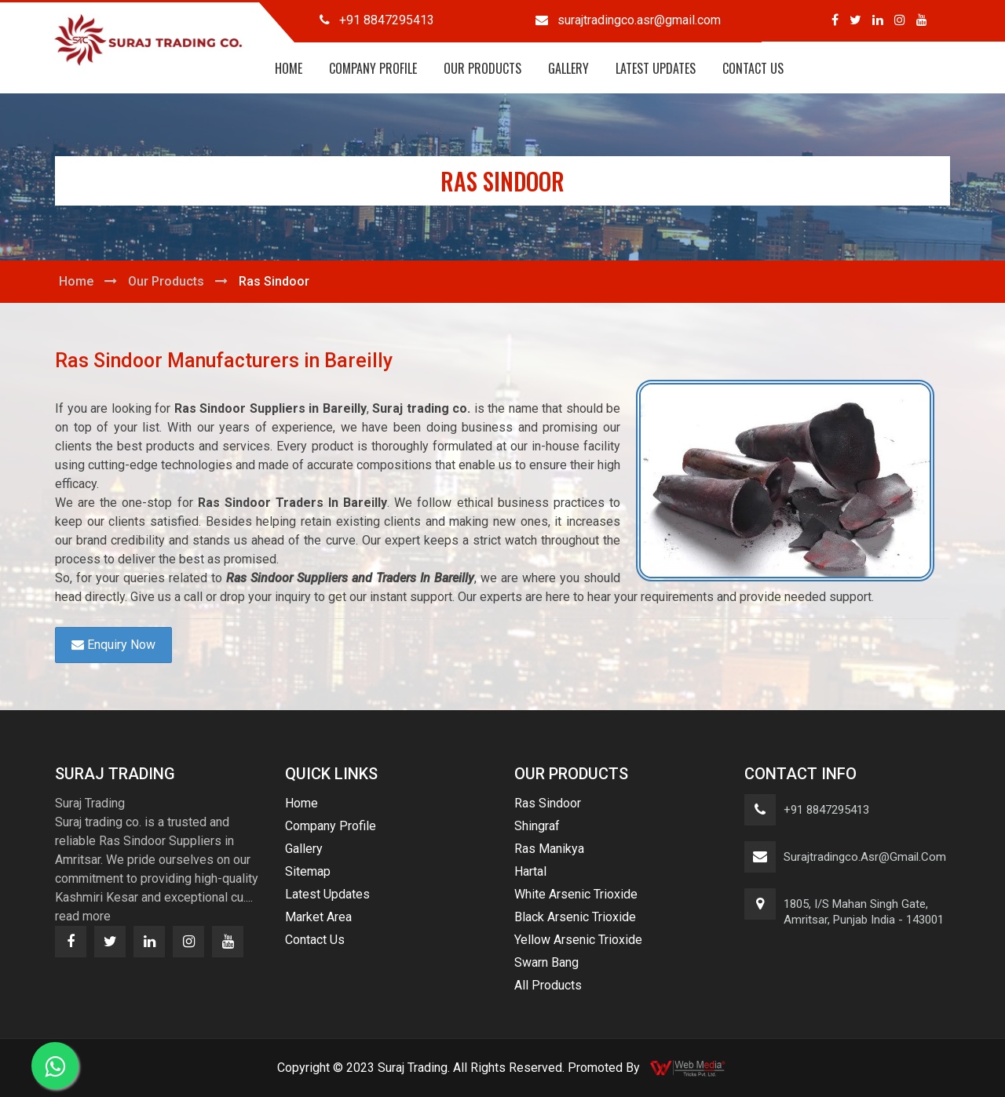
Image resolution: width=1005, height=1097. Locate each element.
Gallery (568, 68)
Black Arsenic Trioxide (575, 916)
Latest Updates (656, 68)
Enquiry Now (113, 644)
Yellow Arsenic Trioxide (578, 939)
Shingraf (537, 825)
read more (83, 916)
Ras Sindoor (547, 803)
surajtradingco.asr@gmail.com (865, 857)
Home (288, 68)
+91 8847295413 (826, 810)
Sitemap (308, 871)
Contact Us (753, 68)
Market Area (318, 916)
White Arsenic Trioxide (576, 894)
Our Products (482, 68)
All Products (548, 985)
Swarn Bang (546, 962)
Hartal (530, 871)
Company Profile (373, 68)
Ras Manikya (549, 848)
